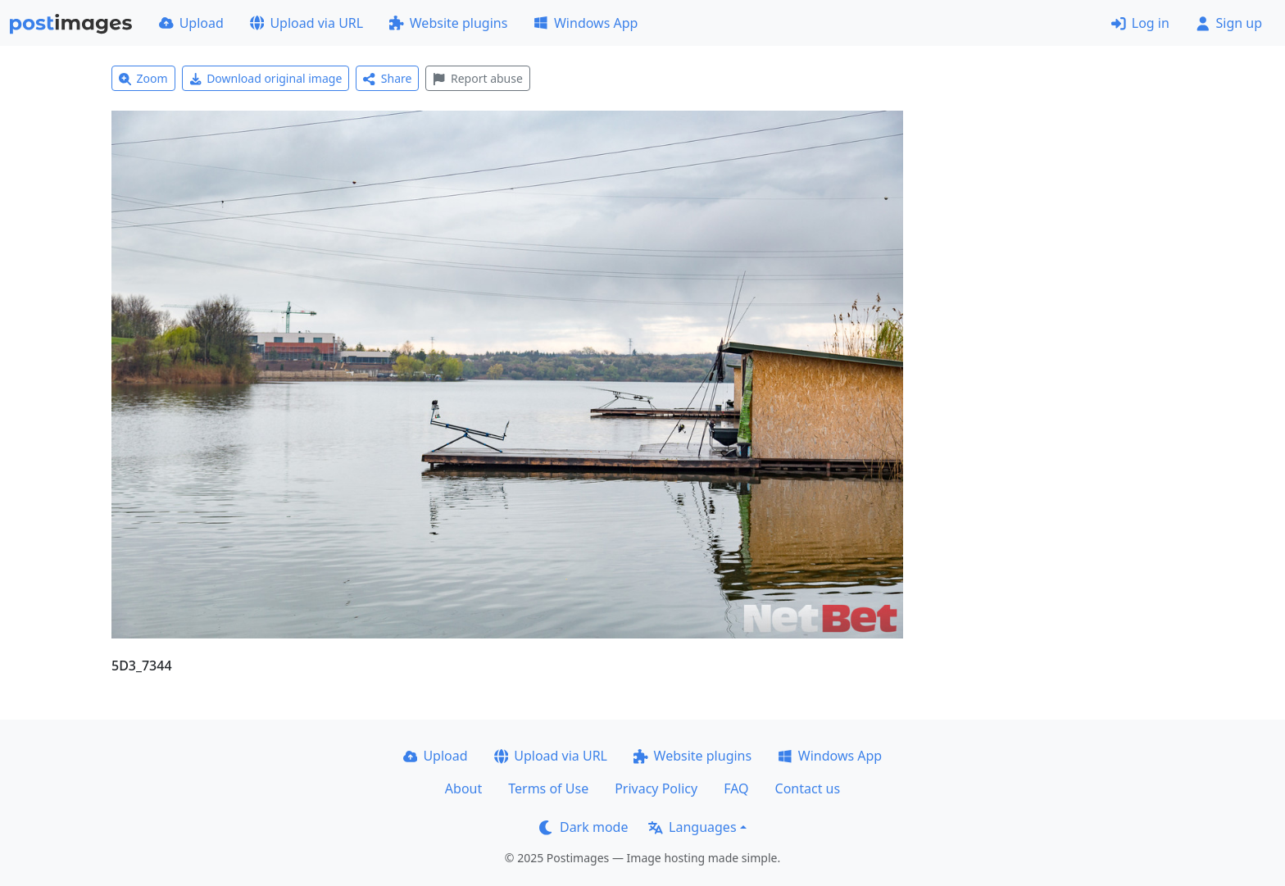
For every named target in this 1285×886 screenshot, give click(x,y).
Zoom (143, 78)
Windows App (586, 23)
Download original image (266, 78)
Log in (1140, 23)
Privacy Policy (656, 788)
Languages (692, 827)
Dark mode (583, 827)
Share (387, 78)
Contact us (808, 788)
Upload (191, 23)
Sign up (1229, 23)
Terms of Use (548, 788)
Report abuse (477, 78)
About (463, 788)
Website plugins (448, 23)
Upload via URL (306, 23)
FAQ (736, 788)
